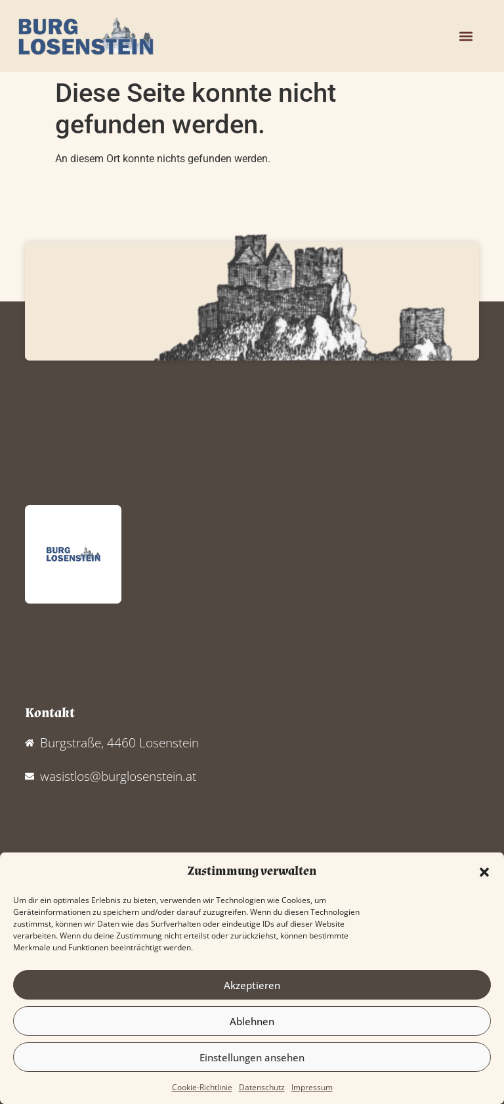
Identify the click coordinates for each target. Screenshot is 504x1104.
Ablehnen (252, 1021)
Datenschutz (262, 1087)
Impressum (312, 1087)
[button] (484, 872)
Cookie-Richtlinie (202, 1087)
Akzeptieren (252, 985)
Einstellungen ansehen (252, 1057)
